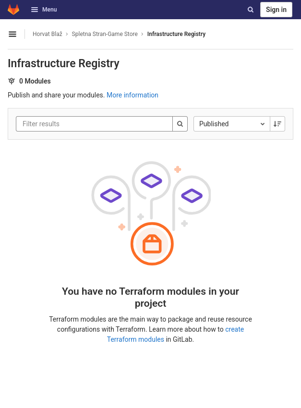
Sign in (276, 9)
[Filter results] (80, 124)
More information (132, 95)
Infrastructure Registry (176, 34)
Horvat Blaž (47, 34)
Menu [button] (44, 9)
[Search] (250, 9)
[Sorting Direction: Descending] (277, 124)
